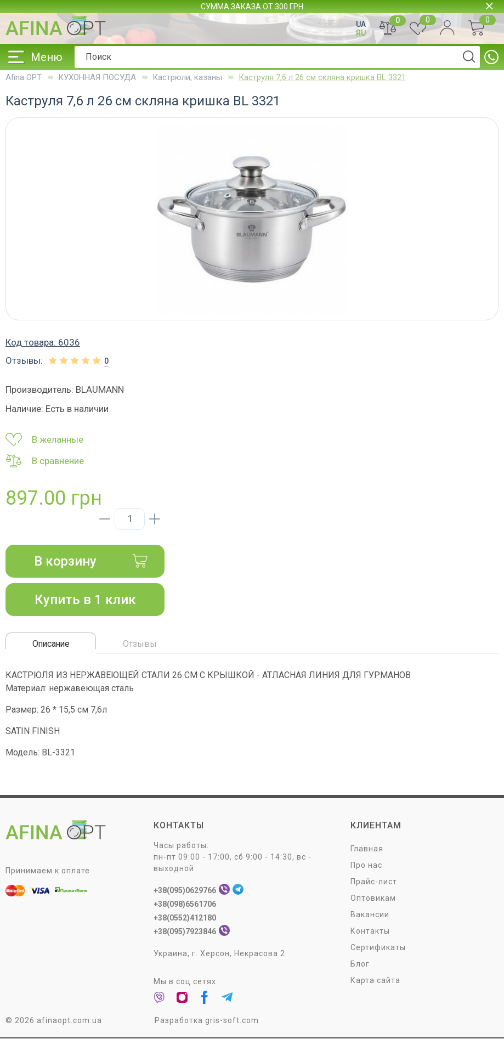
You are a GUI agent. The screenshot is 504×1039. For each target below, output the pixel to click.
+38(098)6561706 (185, 904)
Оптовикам (373, 898)
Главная (366, 849)
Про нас (366, 865)
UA (361, 24)
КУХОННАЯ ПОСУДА (97, 77)
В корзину (91, 561)
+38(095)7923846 (185, 932)
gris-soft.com (232, 1021)
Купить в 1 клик (85, 599)
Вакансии (369, 915)
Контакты (370, 931)
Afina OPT (23, 77)
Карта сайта (375, 980)
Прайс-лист (373, 882)
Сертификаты (378, 948)
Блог (360, 964)
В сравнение (44, 460)
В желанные (44, 439)
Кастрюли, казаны (187, 77)
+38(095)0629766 (185, 890)
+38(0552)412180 (185, 918)
